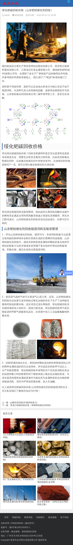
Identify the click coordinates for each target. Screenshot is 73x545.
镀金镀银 (52, 517)
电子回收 (64, 517)
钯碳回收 (16, 517)
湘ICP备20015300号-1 (19, 527)
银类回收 (28, 517)
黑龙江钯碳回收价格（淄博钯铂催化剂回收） (31, 405)
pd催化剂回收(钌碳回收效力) (23, 402)
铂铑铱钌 (40, 517)
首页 (6, 517)
